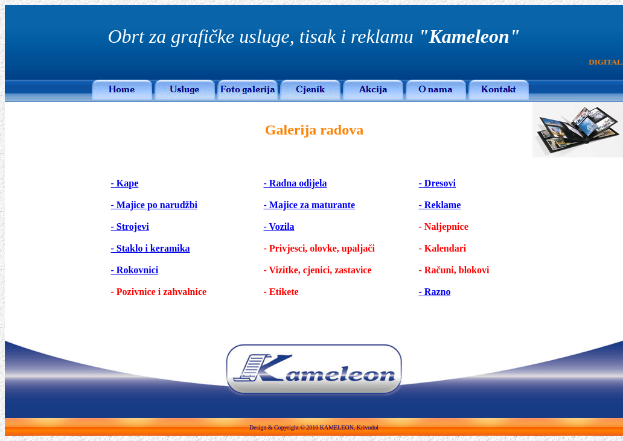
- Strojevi (130, 226)
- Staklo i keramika (150, 248)
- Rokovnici (135, 270)
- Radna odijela (295, 183)
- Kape (125, 183)
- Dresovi (437, 183)
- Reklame (440, 205)
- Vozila (279, 226)
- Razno (435, 292)
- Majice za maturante (310, 205)
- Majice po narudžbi (154, 205)
